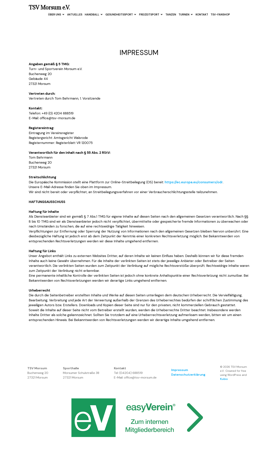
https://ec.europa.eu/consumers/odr (194, 182)
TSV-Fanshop (220, 14)
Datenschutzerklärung (188, 375)
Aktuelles (74, 14)
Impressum (179, 370)
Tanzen (170, 14)
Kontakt (202, 14)
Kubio (224, 379)
